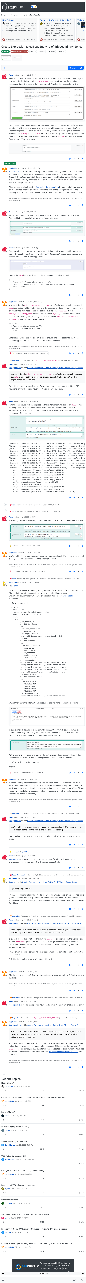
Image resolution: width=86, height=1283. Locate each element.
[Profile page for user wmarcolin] (4, 584)
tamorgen (8, 1203)
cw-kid (7, 1218)
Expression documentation (47, 187)
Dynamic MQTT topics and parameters (18, 1185)
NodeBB (54, 1263)
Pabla (11, 75)
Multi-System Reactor (12, 39)
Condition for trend (9, 1200)
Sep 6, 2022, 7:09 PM (32, 168)
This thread (14, 171)
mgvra (7, 1189)
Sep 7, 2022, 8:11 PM (31, 879)
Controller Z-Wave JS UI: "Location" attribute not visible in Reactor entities (33, 1097)
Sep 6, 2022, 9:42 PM (28, 364)
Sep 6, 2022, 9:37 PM (32, 302)
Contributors (64, 1263)
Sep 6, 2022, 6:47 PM (28, 75)
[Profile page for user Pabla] (4, 76)
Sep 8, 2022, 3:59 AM (28, 920)
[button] (3, 1280)
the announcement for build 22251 (63, 1052)
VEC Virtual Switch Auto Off (13, 1156)
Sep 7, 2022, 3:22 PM (32, 553)
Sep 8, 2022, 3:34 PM (32, 972)
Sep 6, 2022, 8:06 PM (28, 248)
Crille (7, 1116)
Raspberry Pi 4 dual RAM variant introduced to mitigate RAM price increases (34, 1229)
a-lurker (8, 1232)
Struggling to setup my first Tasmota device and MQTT (25, 1214)
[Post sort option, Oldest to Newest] (4, 67)
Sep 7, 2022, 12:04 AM (28, 517)
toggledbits (13, 168)
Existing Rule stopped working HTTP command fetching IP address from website (36, 1243)
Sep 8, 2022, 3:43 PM (28, 1001)
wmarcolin (13, 582)
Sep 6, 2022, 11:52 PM (28, 401)
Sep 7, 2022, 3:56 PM (31, 582)
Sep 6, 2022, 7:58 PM (28, 212)
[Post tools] (83, 158)
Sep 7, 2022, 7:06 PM (28, 817)
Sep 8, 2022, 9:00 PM (32, 1022)
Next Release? (8, 20)
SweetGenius (10, 1145)
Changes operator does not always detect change (23, 1170)
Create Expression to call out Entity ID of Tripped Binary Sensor (55, 368)
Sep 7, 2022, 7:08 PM (28, 856)
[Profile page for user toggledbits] (4, 169)
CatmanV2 (9, 1086)
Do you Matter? (8, 1112)
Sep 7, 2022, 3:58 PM (32, 779)
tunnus (7, 1130)
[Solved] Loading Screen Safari (14, 1141)
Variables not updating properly (15, 1127)
